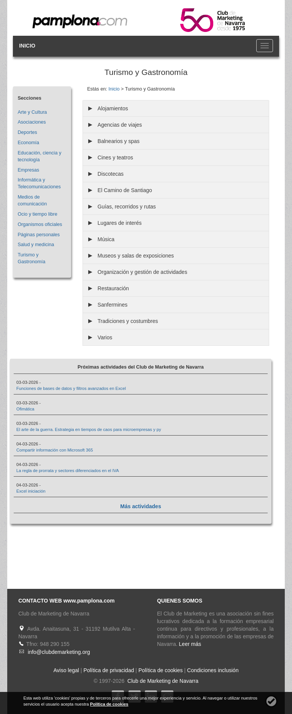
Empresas (28, 170)
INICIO (27, 46)
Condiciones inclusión (212, 670)
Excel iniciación (30, 491)
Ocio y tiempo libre (37, 214)
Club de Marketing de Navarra (162, 681)
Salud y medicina (35, 244)
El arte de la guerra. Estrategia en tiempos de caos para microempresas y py (88, 429)
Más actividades (140, 506)
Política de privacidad (108, 670)
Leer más (190, 644)
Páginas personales (38, 234)
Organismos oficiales (39, 224)
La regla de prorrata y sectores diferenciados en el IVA (67, 470)
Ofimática (25, 409)
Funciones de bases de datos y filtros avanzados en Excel (71, 388)
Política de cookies (160, 670)
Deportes (27, 132)
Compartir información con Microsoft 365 (54, 450)
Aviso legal (66, 670)
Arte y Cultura (32, 112)
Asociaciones (31, 122)
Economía (28, 142)
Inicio (113, 89)
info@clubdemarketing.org (59, 652)
